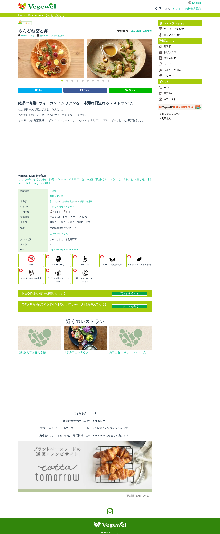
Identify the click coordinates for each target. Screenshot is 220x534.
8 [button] (98, 81)
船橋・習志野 (56, 196)
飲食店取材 (167, 58)
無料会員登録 (193, 8)
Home (22, 15)
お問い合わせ (169, 99)
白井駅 (32, 35)
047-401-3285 (140, 31)
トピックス (167, 52)
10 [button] (108, 81)
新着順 (165, 46)
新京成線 (44, 35)
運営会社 (166, 93)
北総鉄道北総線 (57, 35)
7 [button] (93, 81)
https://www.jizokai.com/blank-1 (66, 249)
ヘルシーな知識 (170, 70)
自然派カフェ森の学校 (32, 352)
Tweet (42, 90)
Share (87, 90)
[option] (51, 58)
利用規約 (165, 118)
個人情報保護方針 (170, 114)
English (196, 2)
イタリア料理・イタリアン (63, 206)
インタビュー (169, 76)
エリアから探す (170, 35)
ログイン (178, 8)
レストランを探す (172, 23)
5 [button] (83, 81)
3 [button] (72, 81)
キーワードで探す (171, 29)
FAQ (164, 87)
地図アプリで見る (59, 234)
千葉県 (53, 191)
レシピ (165, 64)
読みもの (166, 40)
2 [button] (67, 81)
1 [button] (62, 81)
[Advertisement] (85, 148)
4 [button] (77, 81)
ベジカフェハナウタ (76, 352)
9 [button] (103, 81)
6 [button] (88, 81)
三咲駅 (24, 35)
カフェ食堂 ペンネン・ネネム (127, 352)
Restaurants (35, 15)
